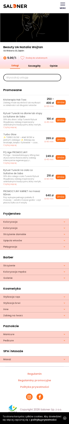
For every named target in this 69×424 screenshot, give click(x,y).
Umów (60, 102)
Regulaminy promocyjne (34, 380)
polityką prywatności (43, 419)
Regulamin (35, 374)
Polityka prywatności (34, 387)
